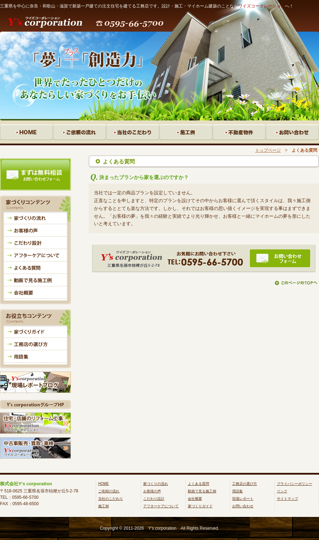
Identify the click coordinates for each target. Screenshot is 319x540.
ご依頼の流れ (108, 491)
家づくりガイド (200, 506)
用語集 (237, 491)
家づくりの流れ (155, 484)
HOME (103, 484)
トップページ (268, 150)
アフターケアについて (161, 506)
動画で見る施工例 (202, 491)
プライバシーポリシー (294, 484)
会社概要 (195, 499)
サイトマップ (287, 499)
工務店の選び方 (244, 484)
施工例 (103, 506)
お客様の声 (152, 491)
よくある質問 (198, 484)
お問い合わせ (242, 506)
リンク (282, 491)
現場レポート (242, 499)
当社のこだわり (110, 499)
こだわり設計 (153, 499)
